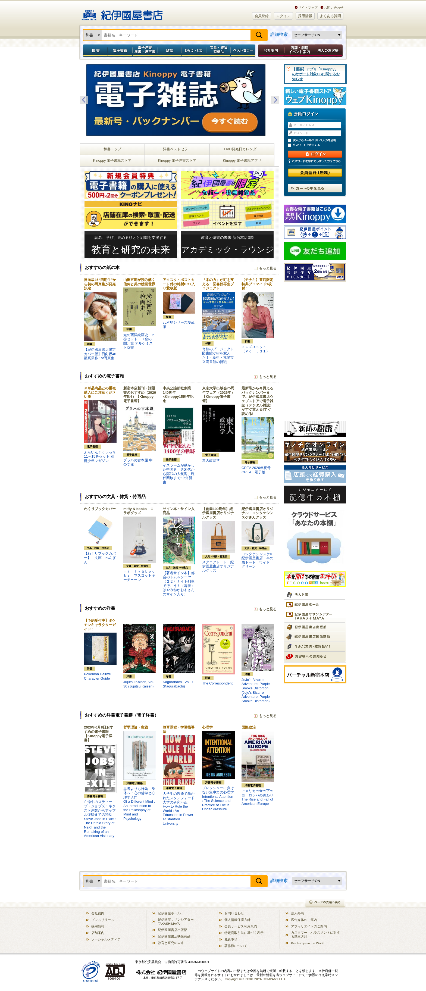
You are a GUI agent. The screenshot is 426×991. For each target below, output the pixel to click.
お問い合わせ (333, 7)
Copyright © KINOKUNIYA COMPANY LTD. (255, 979)
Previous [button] (84, 100)
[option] (179, 100)
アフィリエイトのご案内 (309, 926)
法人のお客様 (328, 50)
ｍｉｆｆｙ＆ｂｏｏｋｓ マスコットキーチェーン (139, 575)
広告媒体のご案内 (304, 919)
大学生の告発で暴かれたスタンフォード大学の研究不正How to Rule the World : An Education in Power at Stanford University (179, 808)
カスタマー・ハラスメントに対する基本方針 (315, 934)
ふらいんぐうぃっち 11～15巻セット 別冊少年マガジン (100, 456)
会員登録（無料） (315, 172)
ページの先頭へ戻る (325, 903)
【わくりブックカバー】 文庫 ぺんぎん (100, 557)
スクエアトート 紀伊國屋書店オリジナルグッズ (218, 566)
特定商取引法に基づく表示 (244, 932)
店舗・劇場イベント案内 (299, 50)
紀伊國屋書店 (122, 13)
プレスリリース (102, 919)
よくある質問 (330, 16)
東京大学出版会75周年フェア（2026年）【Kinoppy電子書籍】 (218, 394)
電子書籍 (120, 50)
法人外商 (297, 913)
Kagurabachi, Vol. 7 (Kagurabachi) (178, 684)
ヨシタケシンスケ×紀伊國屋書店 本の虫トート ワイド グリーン (257, 560)
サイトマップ (308, 7)
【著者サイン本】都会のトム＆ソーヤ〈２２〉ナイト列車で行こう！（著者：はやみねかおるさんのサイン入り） (179, 583)
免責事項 (230, 939)
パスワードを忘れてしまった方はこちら (315, 161)
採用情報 (305, 16)
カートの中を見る (315, 188)
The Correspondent (217, 683)
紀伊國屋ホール (169, 913)
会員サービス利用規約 (240, 926)
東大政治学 (211, 460)
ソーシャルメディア (106, 939)
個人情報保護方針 (237, 919)
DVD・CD (194, 50)
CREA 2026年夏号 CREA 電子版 (256, 470)
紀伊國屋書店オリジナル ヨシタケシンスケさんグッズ (257, 513)
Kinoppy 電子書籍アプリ (242, 160)
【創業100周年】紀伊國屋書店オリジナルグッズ (218, 513)
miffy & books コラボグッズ (138, 511)
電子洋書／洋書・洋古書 (144, 50)
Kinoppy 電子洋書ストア (177, 160)
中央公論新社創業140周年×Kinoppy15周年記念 (178, 394)
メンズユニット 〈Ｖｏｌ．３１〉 (256, 349)
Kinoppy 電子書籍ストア (112, 160)
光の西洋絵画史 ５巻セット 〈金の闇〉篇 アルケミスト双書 (139, 341)
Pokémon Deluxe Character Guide (97, 676)
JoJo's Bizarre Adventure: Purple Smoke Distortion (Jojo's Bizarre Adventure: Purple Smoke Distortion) (256, 690)
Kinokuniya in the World (307, 943)
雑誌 (169, 50)
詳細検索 (279, 34)
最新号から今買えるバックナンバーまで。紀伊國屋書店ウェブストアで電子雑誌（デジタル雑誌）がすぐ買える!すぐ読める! (257, 401)
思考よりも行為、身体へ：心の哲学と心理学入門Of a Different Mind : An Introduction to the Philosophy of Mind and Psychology (139, 803)
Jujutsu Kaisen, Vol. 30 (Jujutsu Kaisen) (138, 684)
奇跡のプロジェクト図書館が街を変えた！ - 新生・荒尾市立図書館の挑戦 (218, 355)
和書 (94, 50)
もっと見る (268, 268)
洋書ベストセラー (177, 149)
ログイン (283, 16)
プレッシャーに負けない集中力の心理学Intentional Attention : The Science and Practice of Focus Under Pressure (218, 798)
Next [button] (275, 100)
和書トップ (112, 149)
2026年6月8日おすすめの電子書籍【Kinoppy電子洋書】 (98, 733)
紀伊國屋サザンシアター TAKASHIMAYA (176, 921)
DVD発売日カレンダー (242, 149)
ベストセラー (243, 50)
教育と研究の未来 (171, 943)
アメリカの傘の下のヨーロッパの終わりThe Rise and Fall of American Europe (257, 797)
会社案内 (270, 50)
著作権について (235, 946)
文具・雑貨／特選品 (218, 50)
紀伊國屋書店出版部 (172, 929)
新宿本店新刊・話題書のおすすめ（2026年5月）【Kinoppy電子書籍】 (139, 394)
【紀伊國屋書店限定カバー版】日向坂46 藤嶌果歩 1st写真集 (100, 354)
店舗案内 (97, 932)
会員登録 (262, 16)
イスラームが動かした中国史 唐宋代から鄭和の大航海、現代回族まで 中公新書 (179, 473)
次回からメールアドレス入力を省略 (317, 140)
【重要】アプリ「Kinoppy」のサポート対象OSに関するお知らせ (316, 74)
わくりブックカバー (100, 509)
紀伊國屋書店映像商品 (174, 936)
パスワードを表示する (317, 145)
